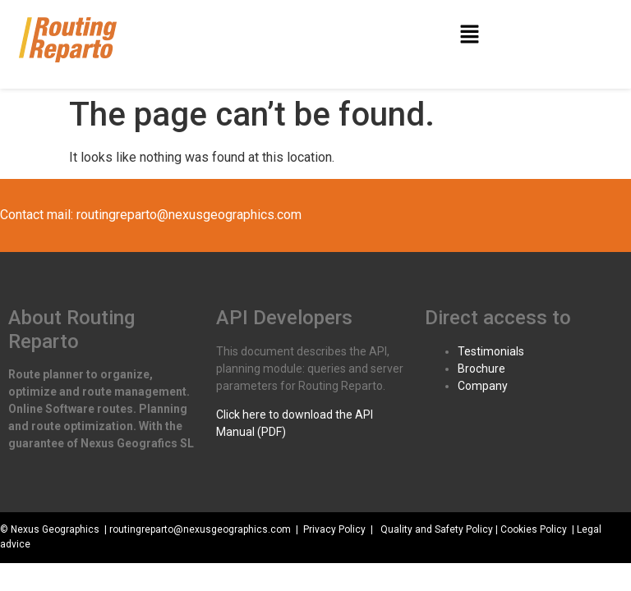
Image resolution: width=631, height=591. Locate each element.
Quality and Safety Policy (436, 529)
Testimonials (491, 351)
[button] (469, 35)
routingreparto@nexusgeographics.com (189, 214)
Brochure (481, 368)
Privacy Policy (334, 529)
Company (483, 385)
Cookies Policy (533, 529)
